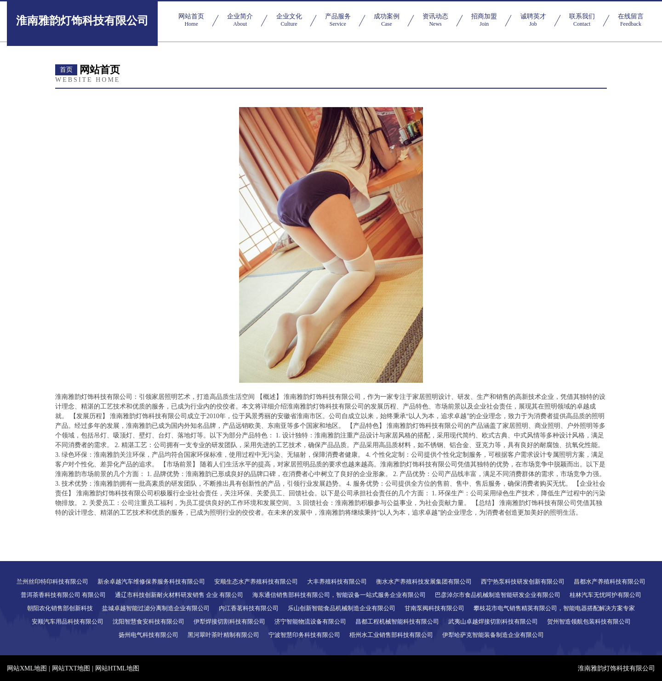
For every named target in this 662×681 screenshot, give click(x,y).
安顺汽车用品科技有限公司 (67, 621)
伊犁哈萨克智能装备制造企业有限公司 (493, 635)
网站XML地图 (27, 668)
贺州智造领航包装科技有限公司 (589, 621)
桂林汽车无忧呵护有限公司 (605, 595)
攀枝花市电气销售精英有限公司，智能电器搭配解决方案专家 (554, 608)
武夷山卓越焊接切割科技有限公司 (493, 621)
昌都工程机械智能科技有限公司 (397, 621)
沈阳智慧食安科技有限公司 (148, 621)
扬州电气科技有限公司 (148, 635)
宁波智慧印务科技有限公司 (304, 635)
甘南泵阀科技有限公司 (434, 608)
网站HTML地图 (117, 668)
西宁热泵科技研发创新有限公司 (523, 582)
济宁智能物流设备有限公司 (310, 621)
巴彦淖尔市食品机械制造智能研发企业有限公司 (497, 595)
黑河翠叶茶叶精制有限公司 (223, 635)
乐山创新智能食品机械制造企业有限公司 (341, 608)
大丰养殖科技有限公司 (337, 582)
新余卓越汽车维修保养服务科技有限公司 (151, 582)
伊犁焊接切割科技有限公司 (229, 621)
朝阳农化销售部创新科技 (60, 608)
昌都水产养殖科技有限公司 (609, 582)
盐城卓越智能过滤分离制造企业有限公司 (156, 608)
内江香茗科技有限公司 (249, 608)
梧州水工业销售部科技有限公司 (391, 635)
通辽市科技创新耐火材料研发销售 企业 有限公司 (179, 595)
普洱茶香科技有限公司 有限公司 (63, 595)
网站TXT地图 (71, 668)
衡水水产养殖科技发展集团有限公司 (424, 582)
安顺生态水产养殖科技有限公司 (256, 582)
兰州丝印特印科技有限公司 (52, 582)
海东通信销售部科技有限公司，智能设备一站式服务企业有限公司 (339, 595)
